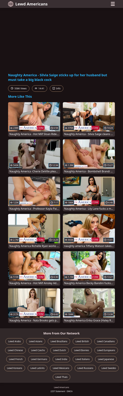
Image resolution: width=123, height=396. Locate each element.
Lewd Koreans (14, 368)
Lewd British (82, 341)
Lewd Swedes (108, 368)
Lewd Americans (28, 4)
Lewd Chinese (15, 350)
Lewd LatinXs (38, 368)
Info (57, 88)
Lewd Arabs (14, 341)
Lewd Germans (39, 359)
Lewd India (61, 359)
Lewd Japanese (106, 359)
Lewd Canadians (106, 341)
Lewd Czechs (38, 350)
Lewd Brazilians (59, 341)
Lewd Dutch (59, 350)
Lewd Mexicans (61, 368)
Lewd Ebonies (81, 350)
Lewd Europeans (106, 350)
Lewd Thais (62, 377)
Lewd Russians (85, 368)
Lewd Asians (35, 341)
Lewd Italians (83, 359)
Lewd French (16, 359)
